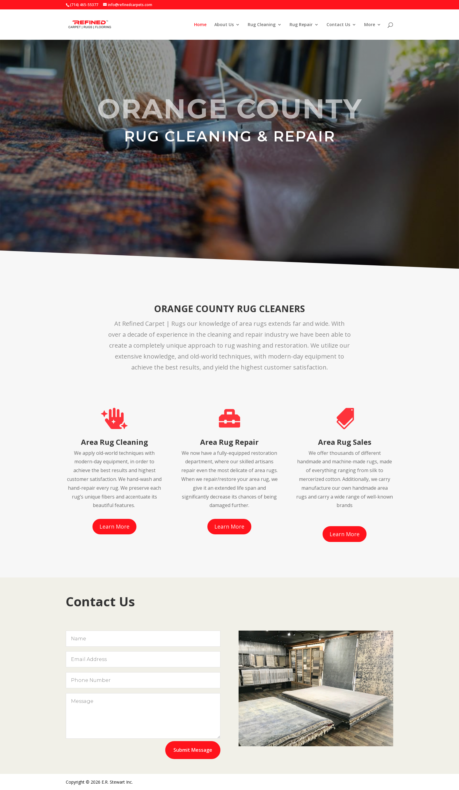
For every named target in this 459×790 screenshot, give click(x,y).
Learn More (114, 526)
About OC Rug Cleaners (229, 177)
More (369, 24)
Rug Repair (301, 24)
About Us (224, 24)
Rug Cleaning (262, 24)
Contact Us (338, 24)
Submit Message (192, 750)
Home (200, 24)
